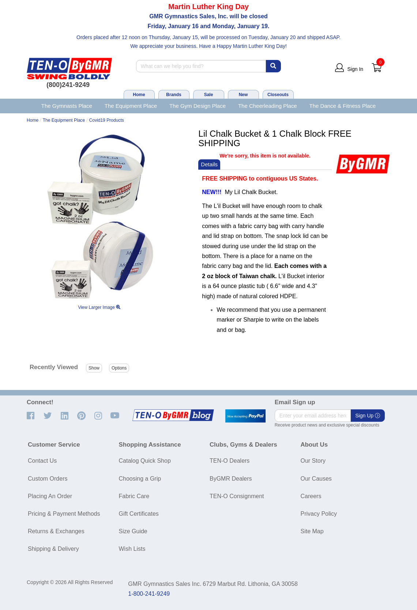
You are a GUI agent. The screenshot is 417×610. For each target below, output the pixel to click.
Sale (208, 94)
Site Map (312, 531)
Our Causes (316, 479)
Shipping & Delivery (53, 549)
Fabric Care (134, 496)
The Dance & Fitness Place (342, 106)
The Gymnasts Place (66, 106)
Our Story (313, 461)
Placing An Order (50, 496)
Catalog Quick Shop (145, 461)
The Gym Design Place (197, 106)
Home (139, 94)
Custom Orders (47, 479)
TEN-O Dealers (229, 461)
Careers (311, 496)
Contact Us (42, 461)
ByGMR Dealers (231, 479)
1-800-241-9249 (149, 594)
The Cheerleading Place (267, 106)
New (243, 94)
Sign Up (367, 415)
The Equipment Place (131, 106)
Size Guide (133, 531)
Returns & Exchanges (56, 531)
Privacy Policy (319, 514)
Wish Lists (132, 549)
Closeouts (278, 94)
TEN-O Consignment (237, 496)
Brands (173, 94)
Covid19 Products (106, 120)
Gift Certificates (139, 514)
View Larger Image (99, 307)
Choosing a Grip (140, 479)
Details (209, 164)
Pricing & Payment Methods (64, 514)
